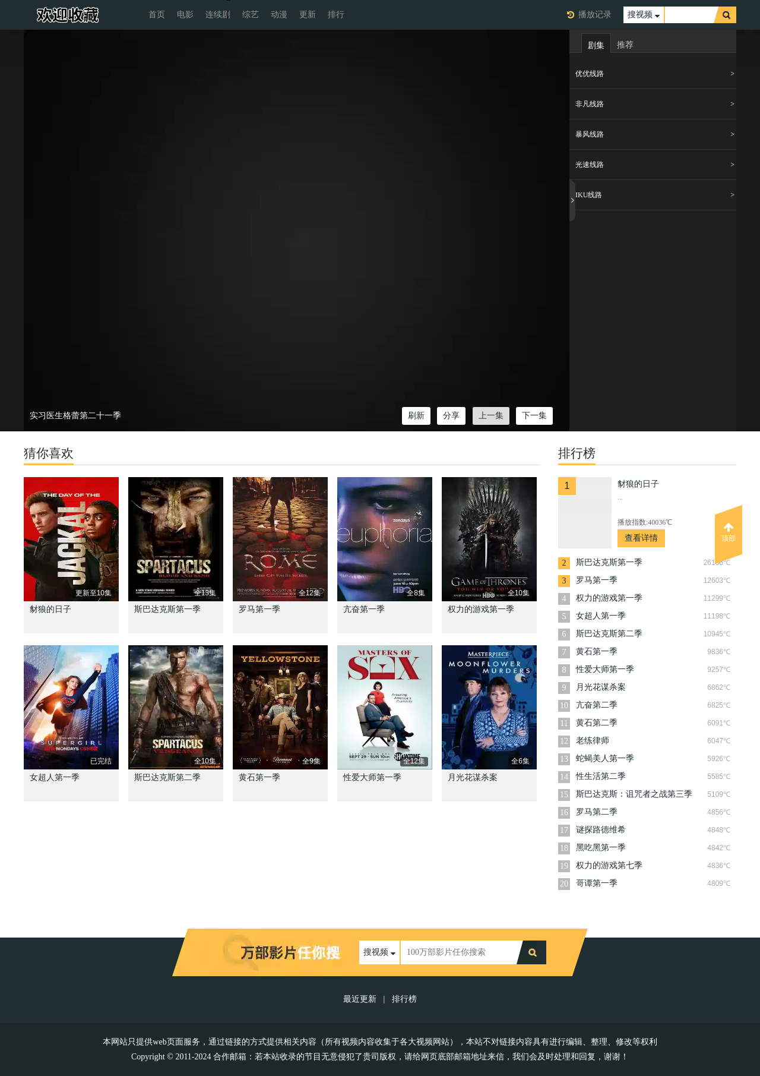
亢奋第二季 (597, 704)
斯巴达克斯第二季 (167, 777)
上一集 (491, 415)
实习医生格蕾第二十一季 (75, 415)
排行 (336, 14)
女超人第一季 (55, 777)
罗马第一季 (259, 609)
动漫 (279, 14)
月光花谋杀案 (473, 777)
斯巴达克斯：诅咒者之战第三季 (634, 794)
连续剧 (217, 14)
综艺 (250, 14)
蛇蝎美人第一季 (605, 758)
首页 (156, 14)
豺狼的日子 (50, 609)
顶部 (728, 532)
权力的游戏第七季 (609, 865)
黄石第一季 (259, 777)
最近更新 (359, 999)
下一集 (534, 415)
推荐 (625, 44)
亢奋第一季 (364, 609)
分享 (451, 415)
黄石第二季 (597, 722)
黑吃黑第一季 (601, 847)
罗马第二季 (597, 811)
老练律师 (592, 740)
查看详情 (641, 538)
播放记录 (595, 14)
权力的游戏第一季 (481, 609)
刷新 (416, 415)
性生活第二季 (601, 776)
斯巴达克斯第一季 (167, 609)
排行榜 (404, 999)
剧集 (596, 45)
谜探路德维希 (601, 829)
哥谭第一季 (597, 883)
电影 (185, 14)
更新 (307, 14)
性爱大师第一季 (372, 777)
